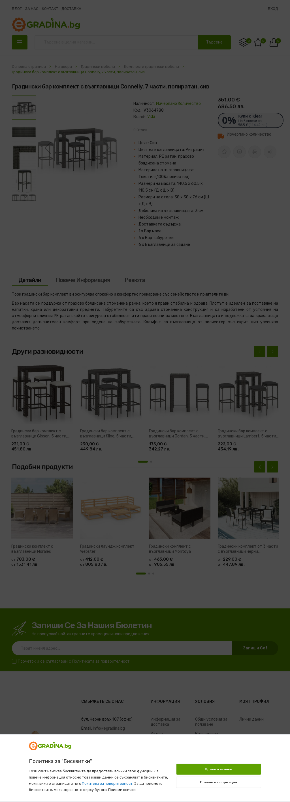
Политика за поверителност (107, 783)
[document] (145, 765)
